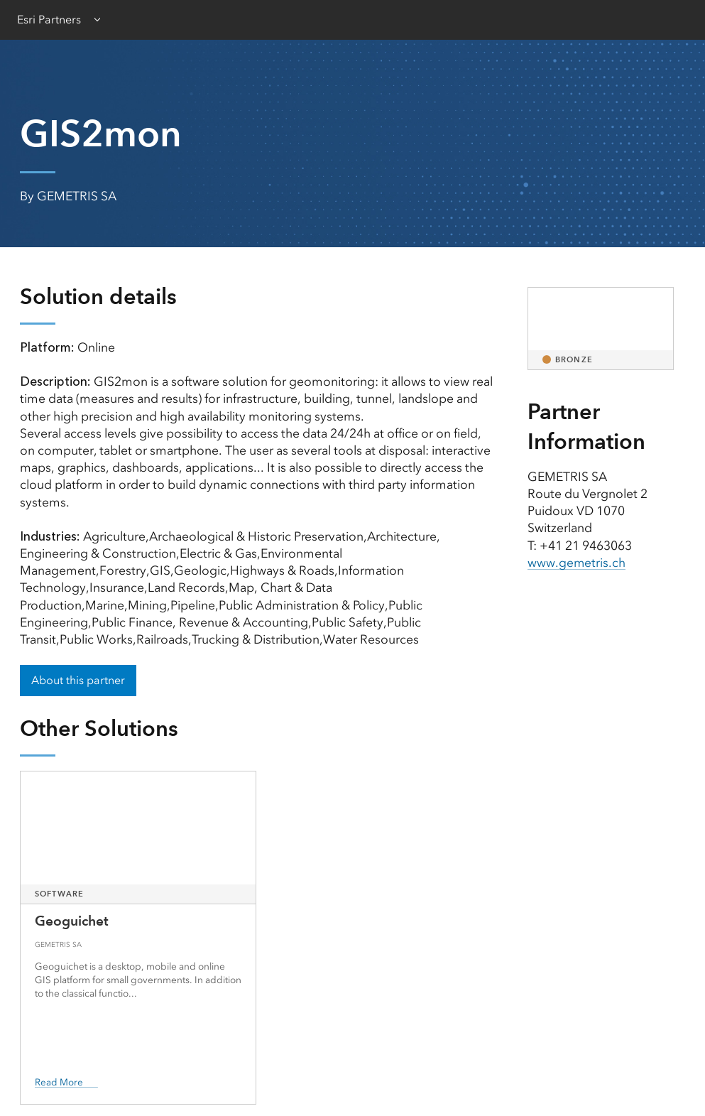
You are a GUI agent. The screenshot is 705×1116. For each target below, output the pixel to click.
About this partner (78, 680)
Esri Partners (49, 19)
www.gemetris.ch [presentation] (577, 562)
